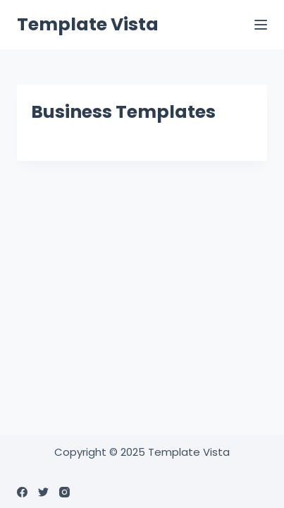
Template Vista (88, 24)
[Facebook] (22, 492)
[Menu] (260, 24)
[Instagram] (64, 492)
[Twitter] (43, 492)
